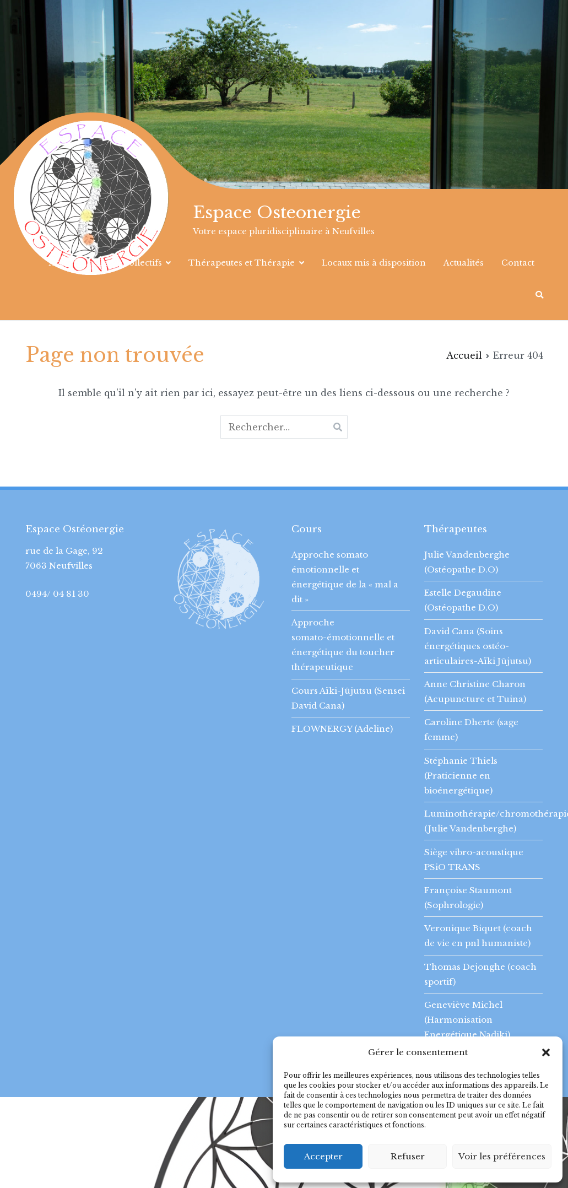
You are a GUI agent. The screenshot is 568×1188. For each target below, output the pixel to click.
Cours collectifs (129, 263)
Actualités (463, 263)
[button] (545, 1052)
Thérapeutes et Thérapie (241, 263)
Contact (517, 263)
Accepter (323, 1156)
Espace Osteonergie (277, 212)
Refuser (408, 1156)
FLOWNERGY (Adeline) (342, 728)
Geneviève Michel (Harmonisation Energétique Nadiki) (467, 1020)
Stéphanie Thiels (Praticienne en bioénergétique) (460, 775)
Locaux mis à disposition (374, 263)
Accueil (64, 263)
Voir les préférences (501, 1156)
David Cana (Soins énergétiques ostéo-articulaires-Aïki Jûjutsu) (477, 646)
